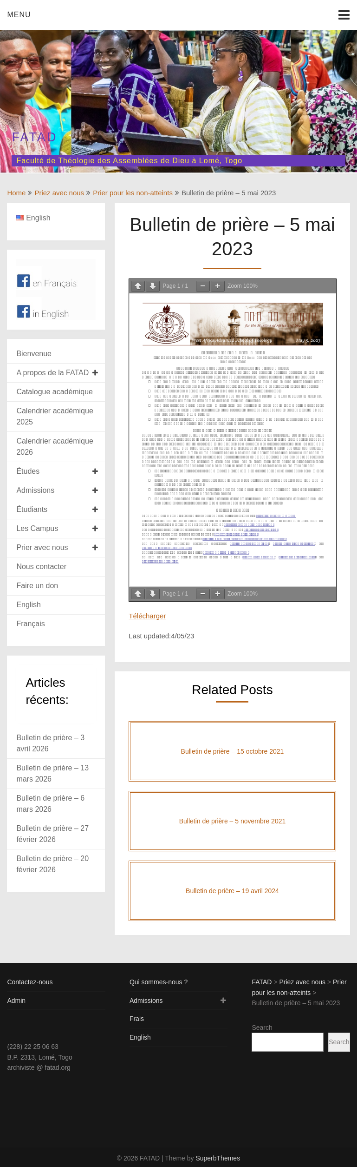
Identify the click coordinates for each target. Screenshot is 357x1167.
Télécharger (147, 616)
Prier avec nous (42, 547)
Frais (137, 1018)
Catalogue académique (54, 392)
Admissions (35, 490)
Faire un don (37, 586)
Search (262, 1027)
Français (30, 624)
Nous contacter (41, 566)
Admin (16, 1000)
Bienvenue (34, 354)
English (28, 605)
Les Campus (37, 528)
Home (16, 193)
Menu (19, 15)
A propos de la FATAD (52, 373)
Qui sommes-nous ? (159, 982)
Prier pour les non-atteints (133, 193)
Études (27, 471)
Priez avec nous (59, 193)
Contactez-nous (29, 982)
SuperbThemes (217, 1158)
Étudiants (31, 509)
